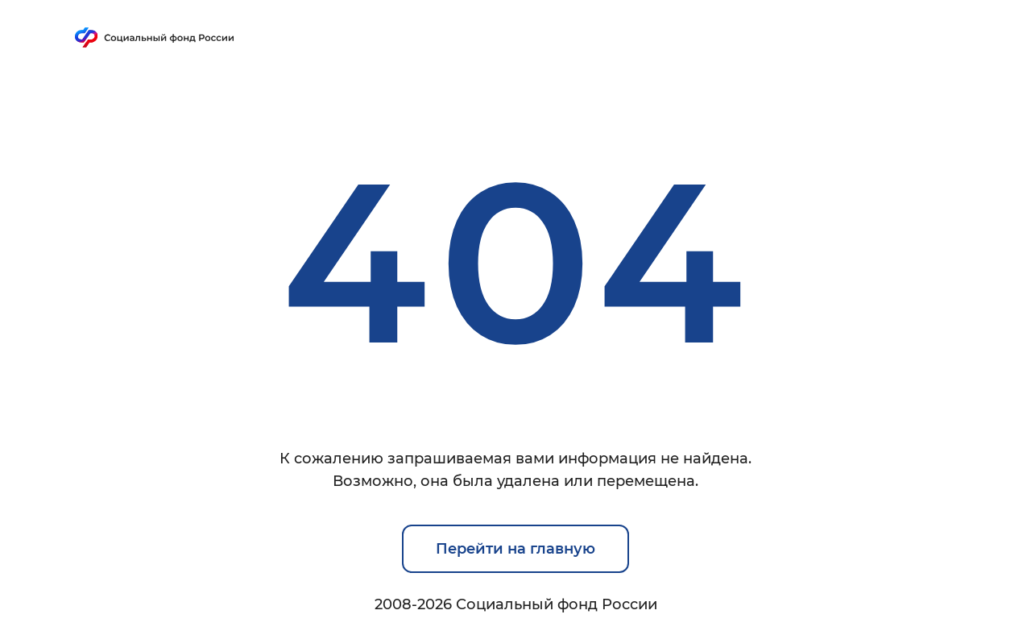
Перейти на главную (515, 549)
